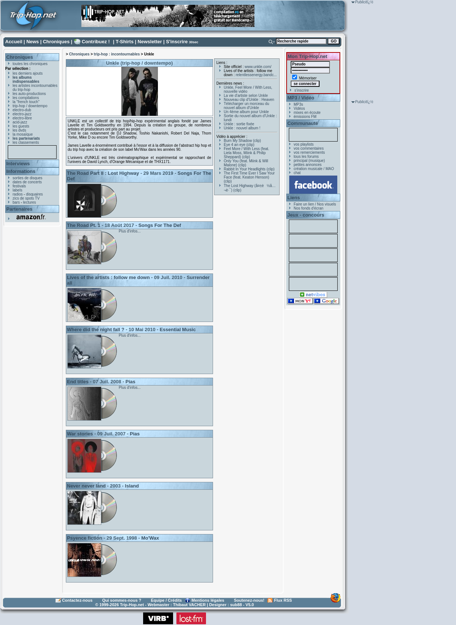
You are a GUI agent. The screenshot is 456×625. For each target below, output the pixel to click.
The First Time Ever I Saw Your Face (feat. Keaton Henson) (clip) (249, 177)
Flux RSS (283, 600)
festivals (19, 186)
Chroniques (56, 41)
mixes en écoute (307, 113)
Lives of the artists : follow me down (108, 277)
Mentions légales (208, 600)
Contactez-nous (77, 600)
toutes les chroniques (30, 64)
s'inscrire (301, 90)
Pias (130, 381)
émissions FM (305, 117)
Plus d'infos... (130, 231)
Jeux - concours (305, 215)
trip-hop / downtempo (30, 106)
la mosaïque (23, 134)
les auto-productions (29, 94)
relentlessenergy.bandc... (256, 75)
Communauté (302, 123)
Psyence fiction (84, 538)
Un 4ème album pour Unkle (246, 112)
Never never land (86, 486)
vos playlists (304, 144)
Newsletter (150, 41)
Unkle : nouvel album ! (242, 128)
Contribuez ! (96, 41)
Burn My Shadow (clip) (242, 141)
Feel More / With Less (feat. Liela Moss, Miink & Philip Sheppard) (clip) (246, 153)
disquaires (34, 194)
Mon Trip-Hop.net (307, 56)
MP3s (298, 104)
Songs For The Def (159, 225)
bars (16, 202)
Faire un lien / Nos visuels (315, 204)
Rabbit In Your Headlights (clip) (249, 169)
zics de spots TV (26, 198)
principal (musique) (309, 161)
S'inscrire (177, 41)
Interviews (18, 163)
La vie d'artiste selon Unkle (246, 96)
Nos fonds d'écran (308, 208)
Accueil (13, 41)
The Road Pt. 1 (83, 225)
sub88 (236, 604)
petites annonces (308, 165)
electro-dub (22, 110)
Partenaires (19, 209)
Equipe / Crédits (166, 600)
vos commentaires (309, 148)
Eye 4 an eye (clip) (239, 145)
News (32, 41)
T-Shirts (125, 41)
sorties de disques (28, 178)
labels (17, 190)
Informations (21, 171)
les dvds (19, 130)
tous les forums (306, 156)
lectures (29, 202)
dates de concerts (27, 182)
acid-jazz (20, 122)
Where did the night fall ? (95, 329)
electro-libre (22, 118)
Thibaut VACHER (189, 604)
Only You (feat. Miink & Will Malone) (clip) (246, 163)
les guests (21, 126)
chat (297, 173)
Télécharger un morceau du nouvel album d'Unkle (246, 106)
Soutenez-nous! (249, 600)
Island (132, 486)
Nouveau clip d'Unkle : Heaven (249, 100)
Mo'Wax (150, 538)
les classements (26, 142)
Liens (293, 197)
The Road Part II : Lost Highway (103, 173)
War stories (80, 434)
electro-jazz (22, 114)
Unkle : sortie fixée (239, 124)
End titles (78, 381)
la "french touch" (26, 102)
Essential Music (178, 329)
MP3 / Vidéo (300, 98)
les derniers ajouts (28, 73)
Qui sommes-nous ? (121, 600)
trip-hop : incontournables (117, 54)
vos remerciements (309, 152)
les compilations (26, 98)
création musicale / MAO (314, 169)
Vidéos (299, 108)
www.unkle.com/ (258, 67)
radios (18, 194)
